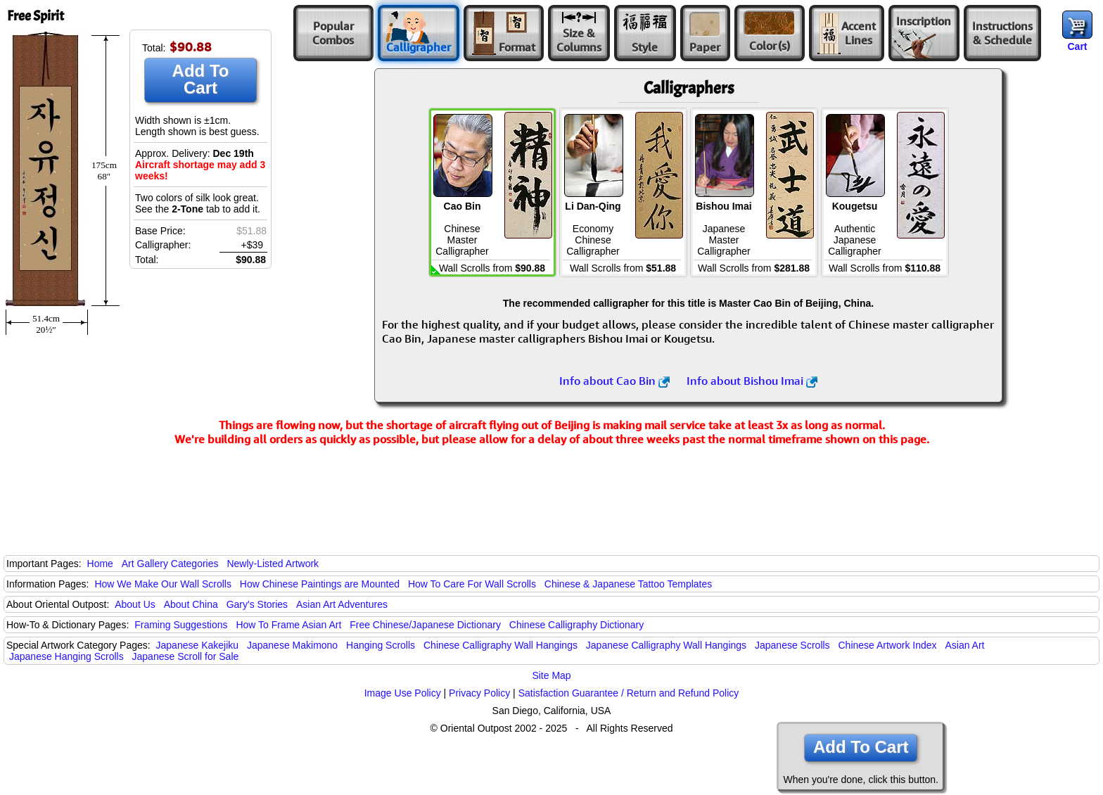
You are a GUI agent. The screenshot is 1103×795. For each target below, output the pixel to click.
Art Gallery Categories (170, 563)
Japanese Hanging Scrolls (66, 656)
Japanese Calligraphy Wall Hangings (666, 645)
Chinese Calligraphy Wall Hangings (500, 645)
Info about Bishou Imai (752, 381)
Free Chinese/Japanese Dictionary (425, 624)
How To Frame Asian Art (288, 624)
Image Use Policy (402, 693)
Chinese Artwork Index (888, 645)
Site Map (551, 675)
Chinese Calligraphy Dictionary (576, 624)
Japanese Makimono (292, 645)
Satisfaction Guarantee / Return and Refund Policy (628, 693)
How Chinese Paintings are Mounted (320, 584)
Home (100, 563)
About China (191, 604)
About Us (135, 604)
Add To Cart (200, 79)
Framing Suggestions (180, 624)
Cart (1077, 46)
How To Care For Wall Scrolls (472, 584)
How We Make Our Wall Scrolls (162, 584)
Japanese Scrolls (792, 645)
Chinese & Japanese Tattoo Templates (628, 584)
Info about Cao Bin (614, 381)
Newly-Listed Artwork (273, 563)
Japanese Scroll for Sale (185, 656)
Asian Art (964, 645)
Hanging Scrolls (380, 645)
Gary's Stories (257, 604)
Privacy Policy (479, 693)
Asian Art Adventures (342, 604)
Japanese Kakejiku (197, 645)
